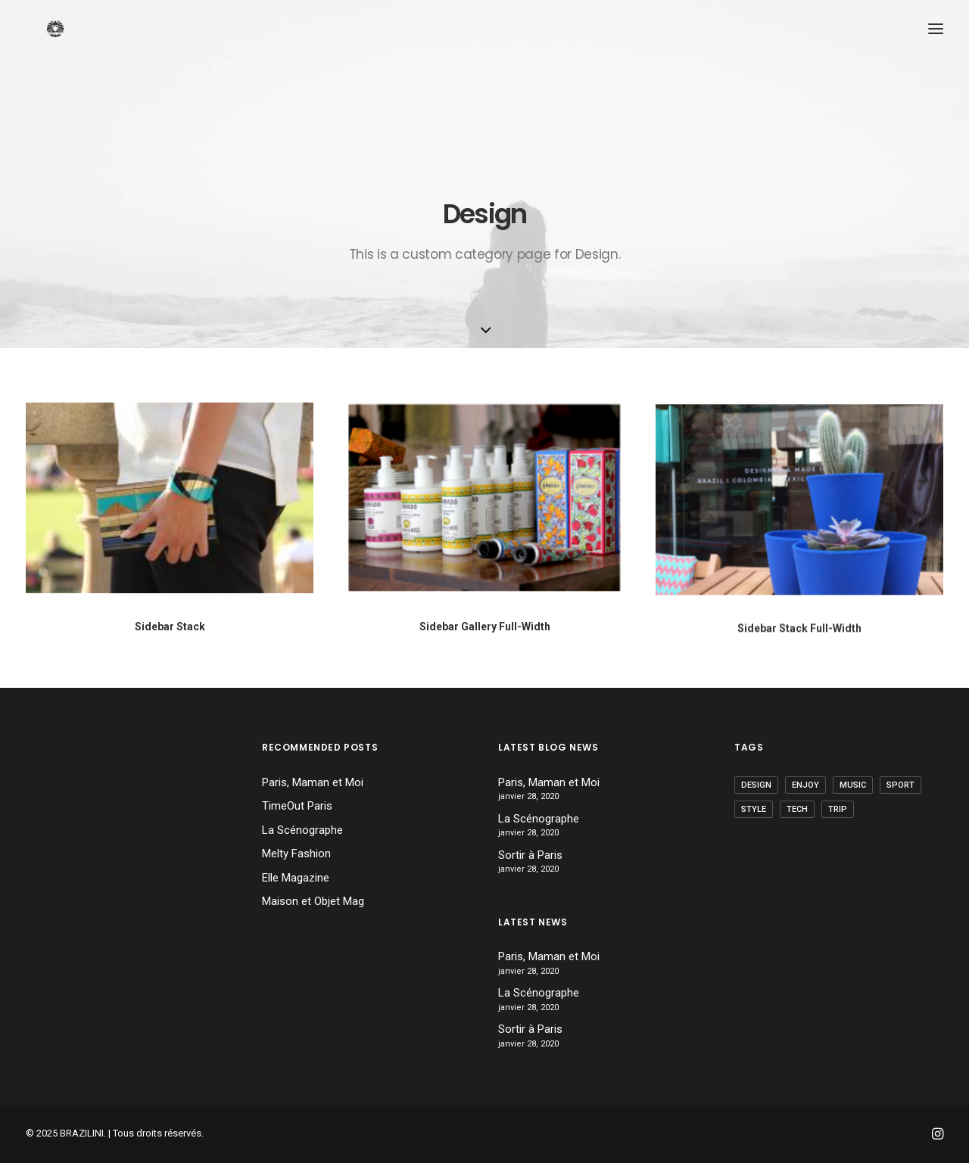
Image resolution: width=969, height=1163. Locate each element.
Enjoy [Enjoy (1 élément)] (805, 785)
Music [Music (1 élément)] (853, 785)
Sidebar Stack (170, 626)
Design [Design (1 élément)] (756, 785)
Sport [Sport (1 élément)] (900, 785)
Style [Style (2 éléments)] (753, 809)
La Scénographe (302, 830)
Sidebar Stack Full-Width (799, 642)
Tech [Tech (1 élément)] (797, 809)
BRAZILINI (82, 1133)
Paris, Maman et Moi (312, 782)
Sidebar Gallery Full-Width (484, 627)
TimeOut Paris (297, 806)
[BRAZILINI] (63, 58)
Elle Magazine (295, 878)
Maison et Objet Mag (313, 901)
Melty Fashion (296, 853)
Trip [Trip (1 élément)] (837, 809)
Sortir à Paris (530, 855)
